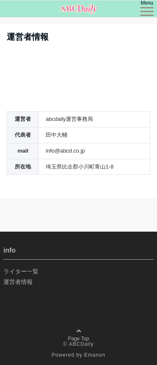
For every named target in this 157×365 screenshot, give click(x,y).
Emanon (95, 355)
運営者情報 (18, 281)
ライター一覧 (21, 271)
